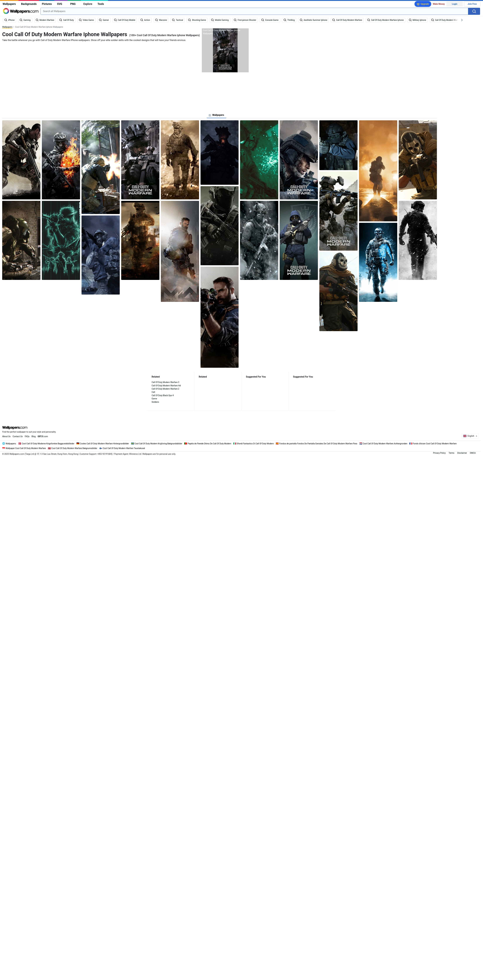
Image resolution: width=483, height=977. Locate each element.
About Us (6, 436)
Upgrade (425, 4)
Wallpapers (9, 3)
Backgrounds (29, 3)
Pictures (47, 3)
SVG (59, 3)
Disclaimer (462, 453)
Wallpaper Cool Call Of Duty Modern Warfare (26, 448)
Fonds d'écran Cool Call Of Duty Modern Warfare (435, 443)
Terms (451, 453)
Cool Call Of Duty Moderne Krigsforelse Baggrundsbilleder (48, 443)
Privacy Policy (439, 453)
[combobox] (254, 11)
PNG (73, 3)
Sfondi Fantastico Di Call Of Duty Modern (255, 443)
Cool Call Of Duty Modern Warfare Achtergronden (385, 443)
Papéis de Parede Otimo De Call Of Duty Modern (209, 443)
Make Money (439, 4)
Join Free (472, 4)
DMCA (473, 453)
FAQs (27, 436)
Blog (33, 436)
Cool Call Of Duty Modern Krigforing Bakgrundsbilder (158, 443)
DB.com (43, 436)
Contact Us (18, 436)
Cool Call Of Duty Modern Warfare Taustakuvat (124, 448)
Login (454, 4)
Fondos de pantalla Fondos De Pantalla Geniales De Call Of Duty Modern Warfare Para (318, 443)
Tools (100, 3)
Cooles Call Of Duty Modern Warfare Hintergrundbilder (104, 443)
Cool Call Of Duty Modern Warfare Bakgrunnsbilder (74, 448)
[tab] (216, 115)
